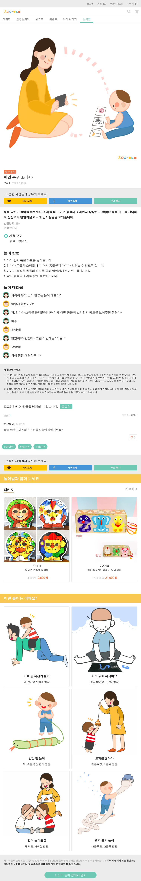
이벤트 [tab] (53, 19)
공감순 (125, 415)
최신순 (134, 415)
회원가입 (101, 3)
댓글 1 (7, 183)
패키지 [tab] (7, 19)
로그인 (90, 3)
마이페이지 (132, 3)
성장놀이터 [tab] (23, 19)
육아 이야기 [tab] (70, 19)
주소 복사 (115, 200)
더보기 (131, 489)
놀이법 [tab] (87, 19)
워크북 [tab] (39, 19)
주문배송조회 (116, 3)
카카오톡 (19, 201)
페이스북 (65, 201)
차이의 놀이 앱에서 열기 (70, 875)
